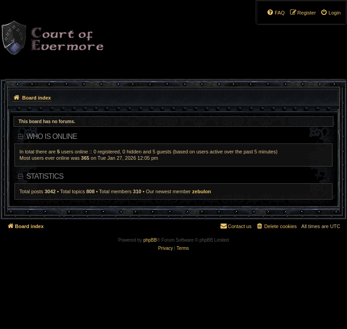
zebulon (201, 191)
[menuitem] (330, 12)
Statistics (44, 176)
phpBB (150, 240)
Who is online (51, 136)
